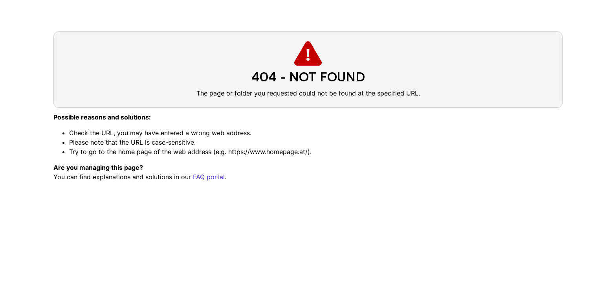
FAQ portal (209, 177)
